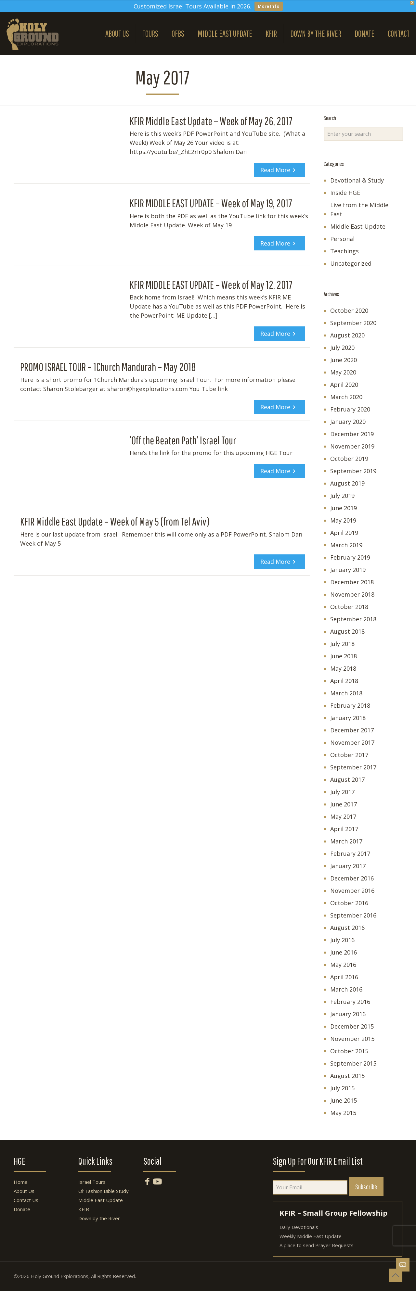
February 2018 (350, 705)
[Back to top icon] (395, 1275)
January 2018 (348, 718)
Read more (275, 170)
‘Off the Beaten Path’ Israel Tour (183, 440)
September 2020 (353, 323)
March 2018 (346, 693)
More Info (269, 6)
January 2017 (348, 866)
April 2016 (344, 977)
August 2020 (347, 335)
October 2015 (349, 1051)
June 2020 (343, 360)
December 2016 (352, 878)
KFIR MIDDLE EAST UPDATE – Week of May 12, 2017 (211, 284)
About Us (24, 1191)
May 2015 (343, 1113)
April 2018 (344, 681)
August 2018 (347, 631)
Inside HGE (345, 192)
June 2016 (343, 952)
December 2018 (352, 582)
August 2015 (347, 1076)
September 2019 (353, 471)
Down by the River (99, 1218)
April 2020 (344, 384)
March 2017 (346, 841)
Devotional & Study (357, 180)
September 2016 (353, 915)
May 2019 (343, 520)
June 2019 (343, 508)
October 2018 (349, 607)
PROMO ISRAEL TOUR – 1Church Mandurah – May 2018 (108, 367)
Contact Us (26, 1200)
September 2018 (353, 619)
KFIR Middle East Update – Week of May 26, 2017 (211, 121)
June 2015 (343, 1100)
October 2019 (349, 458)
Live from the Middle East (359, 209)
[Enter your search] (363, 134)
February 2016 (350, 1002)
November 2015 (352, 1039)
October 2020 (349, 310)
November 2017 (352, 742)
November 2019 (352, 446)
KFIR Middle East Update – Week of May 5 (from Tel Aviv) (115, 521)
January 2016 (348, 1014)
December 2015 (352, 1026)
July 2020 (342, 347)
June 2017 (343, 804)
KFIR (83, 1209)
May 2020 (343, 372)
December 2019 (352, 434)
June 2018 (343, 656)
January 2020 (348, 421)
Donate (22, 1209)
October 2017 (349, 755)
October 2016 (349, 903)
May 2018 (343, 668)
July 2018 (342, 644)
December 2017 (352, 730)
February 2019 (350, 557)
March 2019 (346, 545)
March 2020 (346, 397)
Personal (342, 239)
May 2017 (343, 816)
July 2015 (342, 1088)
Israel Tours (92, 1182)
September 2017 (353, 767)
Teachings (344, 251)
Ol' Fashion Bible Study (103, 1191)
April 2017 (344, 829)
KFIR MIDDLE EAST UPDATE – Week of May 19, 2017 (211, 203)
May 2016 (343, 964)
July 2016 (342, 940)
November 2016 (352, 890)
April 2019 (344, 533)
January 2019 (348, 570)
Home (21, 1182)
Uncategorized (350, 263)
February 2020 (350, 409)
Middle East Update (357, 226)
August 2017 (347, 779)
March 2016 (346, 989)
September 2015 (353, 1063)
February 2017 (350, 853)
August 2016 (347, 927)
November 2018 (352, 594)
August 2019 (347, 483)
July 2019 (342, 496)
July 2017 (342, 792)
